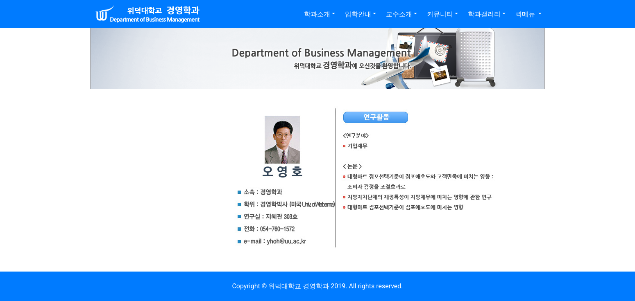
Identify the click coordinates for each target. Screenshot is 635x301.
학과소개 (317, 14)
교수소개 (399, 14)
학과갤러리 (484, 14)
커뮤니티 (440, 14)
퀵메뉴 (526, 14)
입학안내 (358, 14)
